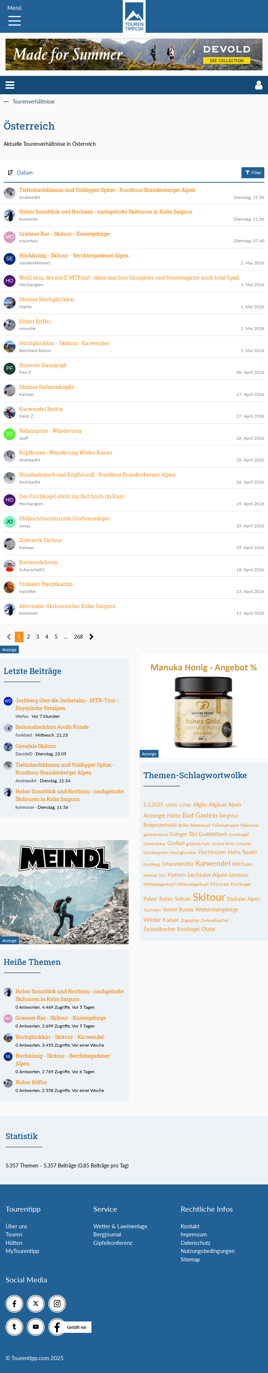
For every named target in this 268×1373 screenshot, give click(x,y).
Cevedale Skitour (35, 745)
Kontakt (190, 1226)
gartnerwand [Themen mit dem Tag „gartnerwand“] (155, 834)
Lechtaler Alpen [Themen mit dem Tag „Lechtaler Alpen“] (207, 874)
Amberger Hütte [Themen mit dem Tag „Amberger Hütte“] (161, 815)
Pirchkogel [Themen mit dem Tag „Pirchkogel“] (240, 884)
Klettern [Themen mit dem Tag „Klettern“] (177, 875)
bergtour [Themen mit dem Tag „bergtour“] (229, 815)
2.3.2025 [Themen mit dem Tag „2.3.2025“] (153, 804)
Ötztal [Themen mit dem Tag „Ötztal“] (208, 929)
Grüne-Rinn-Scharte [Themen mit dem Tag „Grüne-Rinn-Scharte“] (231, 843)
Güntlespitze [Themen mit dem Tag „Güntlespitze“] (155, 852)
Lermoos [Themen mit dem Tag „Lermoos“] (238, 875)
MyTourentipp (22, 1250)
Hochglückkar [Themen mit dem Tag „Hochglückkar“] (183, 852)
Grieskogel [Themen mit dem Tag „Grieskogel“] (239, 834)
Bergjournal (107, 1234)
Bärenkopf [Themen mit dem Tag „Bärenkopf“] (200, 825)
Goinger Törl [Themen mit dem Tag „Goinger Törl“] (183, 834)
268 (78, 636)
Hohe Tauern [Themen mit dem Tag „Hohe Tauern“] (242, 852)
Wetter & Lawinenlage (120, 1226)
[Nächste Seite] (91, 637)
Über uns (16, 1226)
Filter (252, 172)
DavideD (23, 753)
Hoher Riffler (31, 1082)
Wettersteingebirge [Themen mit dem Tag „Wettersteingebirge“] (216, 909)
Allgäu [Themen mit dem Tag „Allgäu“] (200, 804)
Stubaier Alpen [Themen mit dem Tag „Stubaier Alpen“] (243, 899)
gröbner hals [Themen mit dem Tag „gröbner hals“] (198, 843)
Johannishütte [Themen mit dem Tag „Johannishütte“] (177, 864)
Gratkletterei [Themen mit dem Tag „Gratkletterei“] (213, 834)
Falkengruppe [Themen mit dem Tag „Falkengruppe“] (225, 825)
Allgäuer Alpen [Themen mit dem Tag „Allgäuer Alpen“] (225, 804)
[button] (10, 85)
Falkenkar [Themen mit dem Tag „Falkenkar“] (249, 825)
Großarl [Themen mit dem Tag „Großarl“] (175, 843)
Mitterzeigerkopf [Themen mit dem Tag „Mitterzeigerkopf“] (193, 884)
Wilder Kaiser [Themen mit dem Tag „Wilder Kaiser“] (161, 919)
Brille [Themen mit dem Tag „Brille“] (183, 825)
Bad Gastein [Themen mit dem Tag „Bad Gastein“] (199, 815)
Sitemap (190, 1259)
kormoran (24, 807)
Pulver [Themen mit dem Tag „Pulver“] (150, 899)
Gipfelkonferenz (112, 1242)
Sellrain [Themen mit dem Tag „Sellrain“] (183, 899)
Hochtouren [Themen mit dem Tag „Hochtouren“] (212, 852)
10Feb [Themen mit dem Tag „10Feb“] (171, 805)
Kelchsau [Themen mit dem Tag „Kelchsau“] (242, 864)
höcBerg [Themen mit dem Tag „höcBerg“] (151, 864)
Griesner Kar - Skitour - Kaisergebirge (60, 1017)
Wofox (21, 716)
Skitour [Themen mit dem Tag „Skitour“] (209, 897)
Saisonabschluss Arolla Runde (52, 726)
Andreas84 (25, 780)
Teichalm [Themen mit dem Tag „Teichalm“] (152, 910)
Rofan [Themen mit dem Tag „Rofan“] (166, 899)
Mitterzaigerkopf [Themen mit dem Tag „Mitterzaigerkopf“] (159, 884)
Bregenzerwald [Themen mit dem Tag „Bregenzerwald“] (160, 825)
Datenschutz (195, 1242)
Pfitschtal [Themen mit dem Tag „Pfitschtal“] (219, 884)
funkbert (23, 735)
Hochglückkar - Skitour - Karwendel (59, 1036)
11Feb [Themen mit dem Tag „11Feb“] (185, 805)
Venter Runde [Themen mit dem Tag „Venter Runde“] (178, 909)
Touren (14, 1234)
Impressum (194, 1234)
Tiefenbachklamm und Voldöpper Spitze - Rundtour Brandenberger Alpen (65, 768)
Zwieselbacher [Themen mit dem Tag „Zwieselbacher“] (215, 920)
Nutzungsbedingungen (207, 1250)
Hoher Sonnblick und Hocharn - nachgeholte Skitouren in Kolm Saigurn (69, 795)
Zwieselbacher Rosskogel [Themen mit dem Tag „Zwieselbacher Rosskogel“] (171, 929)
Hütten (14, 1242)
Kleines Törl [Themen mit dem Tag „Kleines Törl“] (154, 875)
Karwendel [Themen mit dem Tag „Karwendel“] (212, 862)
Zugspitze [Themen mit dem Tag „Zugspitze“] (190, 920)
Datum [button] (25, 172)
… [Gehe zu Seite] (66, 636)
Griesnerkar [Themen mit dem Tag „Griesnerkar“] (154, 843)
